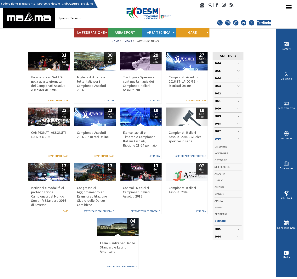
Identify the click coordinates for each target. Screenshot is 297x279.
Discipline (286, 78)
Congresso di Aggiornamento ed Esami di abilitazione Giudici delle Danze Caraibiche (92, 196)
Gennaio (220, 221)
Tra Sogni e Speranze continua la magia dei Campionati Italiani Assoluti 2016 (138, 83)
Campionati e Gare (58, 100)
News (128, 41)
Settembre (222, 167)
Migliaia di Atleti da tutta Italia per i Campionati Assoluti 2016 (91, 83)
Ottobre (220, 160)
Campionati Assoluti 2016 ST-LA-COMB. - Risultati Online (183, 81)
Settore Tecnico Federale (145, 211)
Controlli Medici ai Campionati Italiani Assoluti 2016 (136, 192)
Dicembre (220, 146)
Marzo (218, 207)
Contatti (286, 49)
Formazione (286, 168)
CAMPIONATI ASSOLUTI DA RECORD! (48, 135)
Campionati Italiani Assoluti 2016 (182, 190)
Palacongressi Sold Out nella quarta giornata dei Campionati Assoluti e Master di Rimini (48, 83)
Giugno (219, 187)
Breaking (87, 3)
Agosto (219, 174)
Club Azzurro (70, 3)
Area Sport (125, 32)
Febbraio (220, 214)
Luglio (218, 180)
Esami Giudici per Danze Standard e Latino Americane (117, 247)
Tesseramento (286, 108)
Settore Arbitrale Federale (190, 156)
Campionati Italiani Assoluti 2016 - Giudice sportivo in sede (185, 137)
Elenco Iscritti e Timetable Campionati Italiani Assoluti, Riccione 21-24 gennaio (140, 139)
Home (115, 41)
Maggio (219, 194)
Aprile (218, 201)
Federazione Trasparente (18, 3)
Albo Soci (286, 198)
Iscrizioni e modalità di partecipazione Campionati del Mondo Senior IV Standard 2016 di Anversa (48, 196)
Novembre (221, 153)
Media (286, 257)
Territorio (286, 138)
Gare (65, 211)
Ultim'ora (108, 100)
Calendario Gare (286, 228)
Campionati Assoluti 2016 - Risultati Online (93, 135)
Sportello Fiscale (48, 3)
